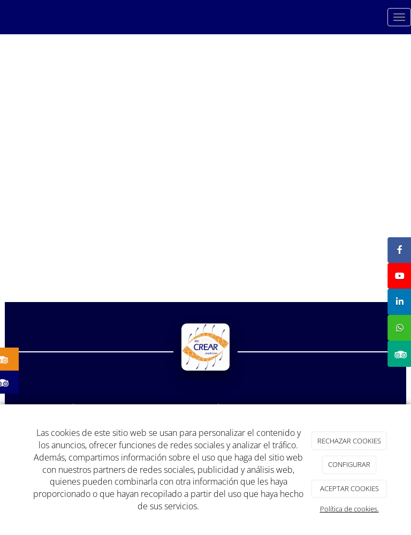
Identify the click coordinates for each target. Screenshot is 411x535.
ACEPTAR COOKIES (349, 488)
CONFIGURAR (349, 464)
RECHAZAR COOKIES (349, 441)
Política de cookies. (349, 509)
